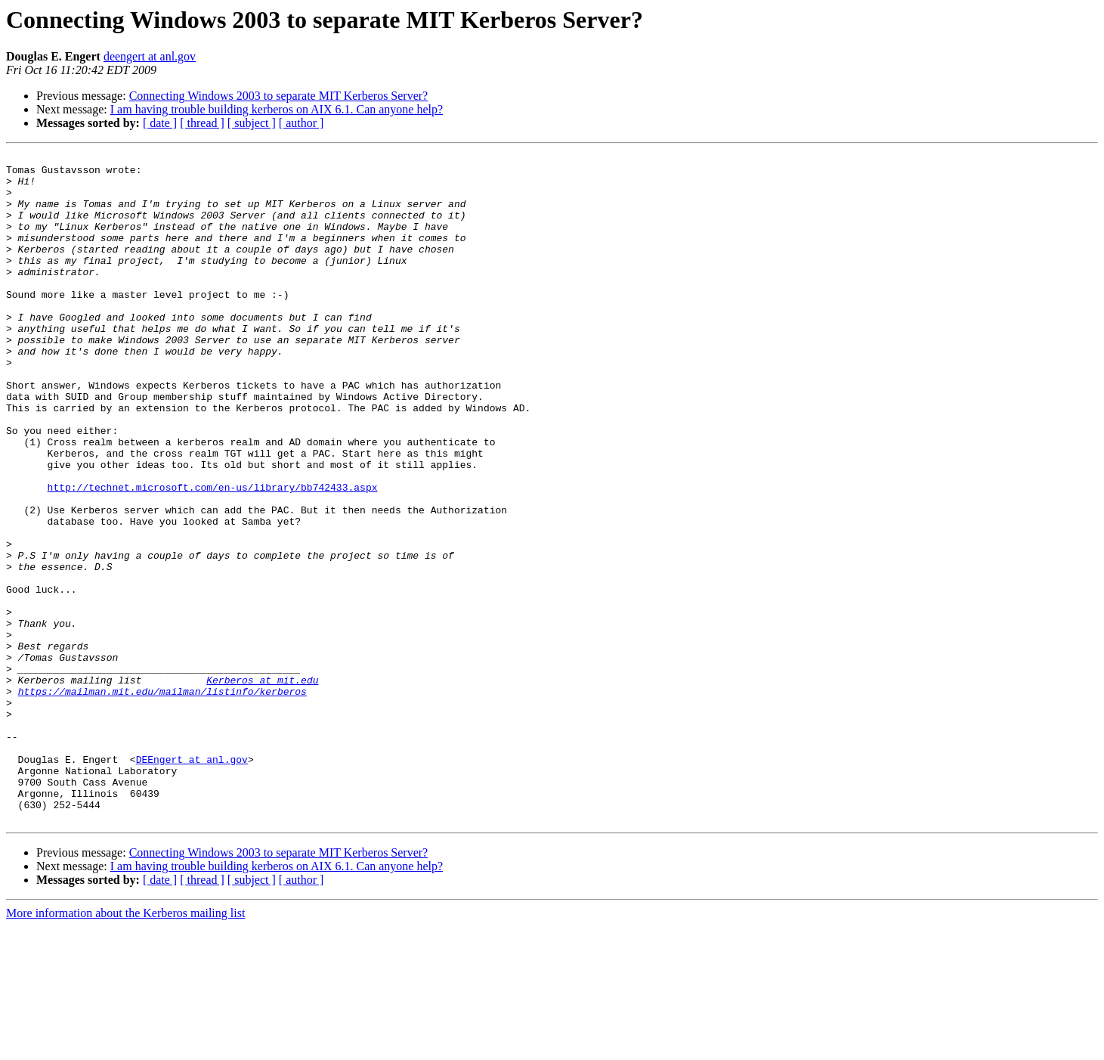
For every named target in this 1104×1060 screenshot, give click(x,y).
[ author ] (301, 122)
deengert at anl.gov (150, 56)
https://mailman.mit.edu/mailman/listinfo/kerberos (162, 800)
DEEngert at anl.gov (192, 881)
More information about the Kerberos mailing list (125, 1046)
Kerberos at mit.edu (262, 786)
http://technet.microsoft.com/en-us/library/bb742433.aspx (213, 555)
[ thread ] (202, 122)
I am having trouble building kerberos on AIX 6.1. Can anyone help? (276, 109)
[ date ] (160, 122)
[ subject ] (251, 122)
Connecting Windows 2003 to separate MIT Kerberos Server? (278, 95)
